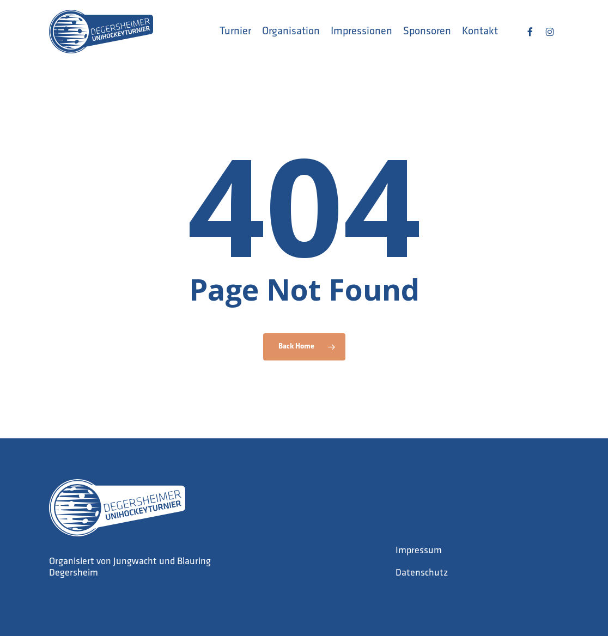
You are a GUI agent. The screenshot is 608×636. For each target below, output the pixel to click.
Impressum (419, 551)
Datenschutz (422, 573)
